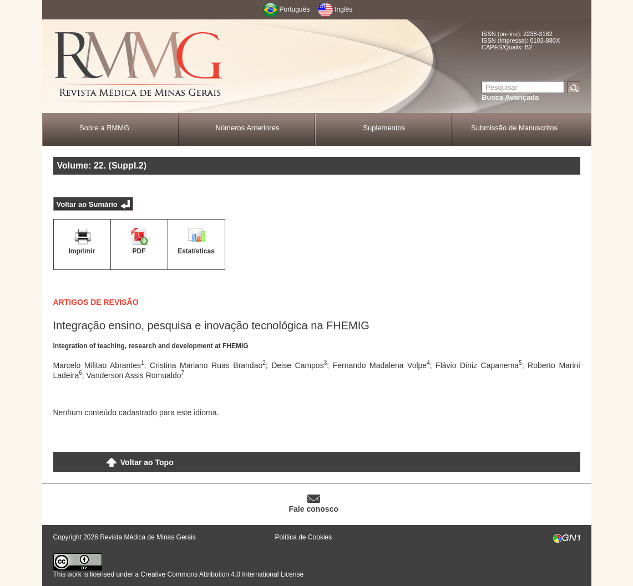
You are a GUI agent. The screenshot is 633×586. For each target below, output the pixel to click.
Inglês (343, 9)
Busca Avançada (510, 97)
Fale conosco (313, 509)
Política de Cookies (303, 537)
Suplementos (384, 128)
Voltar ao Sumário (87, 204)
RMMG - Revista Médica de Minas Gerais (139, 66)
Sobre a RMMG (104, 128)
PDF (139, 251)
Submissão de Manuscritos (514, 128)
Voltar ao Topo (147, 462)
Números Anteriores (248, 128)
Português (295, 9)
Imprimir (81, 251)
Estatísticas (196, 251)
